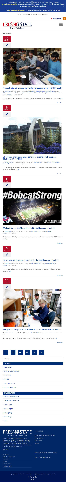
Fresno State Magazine (11, 396)
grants (46, 333)
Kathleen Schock (9, 162)
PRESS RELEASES (43, 91)
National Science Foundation (37, 93)
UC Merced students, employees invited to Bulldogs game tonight (31, 260)
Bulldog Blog (8, 413)
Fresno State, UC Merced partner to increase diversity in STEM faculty (32, 88)
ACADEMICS (8, 367)
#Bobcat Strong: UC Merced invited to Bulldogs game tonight (29, 228)
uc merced (9, 94)
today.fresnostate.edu (9, 4)
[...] (61, 98)
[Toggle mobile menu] (61, 24)
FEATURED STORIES (33, 91)
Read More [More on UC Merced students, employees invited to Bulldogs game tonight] (60, 275)
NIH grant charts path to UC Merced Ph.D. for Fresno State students (32, 329)
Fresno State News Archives (42, 457)
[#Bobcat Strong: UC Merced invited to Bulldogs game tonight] (32, 206)
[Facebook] (5, 352)
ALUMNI (6, 379)
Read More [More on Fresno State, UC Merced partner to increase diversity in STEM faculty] (60, 103)
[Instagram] (27, 352)
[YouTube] (20, 352)
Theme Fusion (52, 474)
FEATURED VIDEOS (10, 387)
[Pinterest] (34, 352)
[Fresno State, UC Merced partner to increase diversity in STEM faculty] (32, 66)
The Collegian (8, 409)
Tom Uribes (8, 231)
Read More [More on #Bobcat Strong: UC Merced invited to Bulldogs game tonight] (60, 243)
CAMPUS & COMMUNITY (12, 371)
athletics (47, 231)
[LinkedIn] (41, 352)
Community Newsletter (11, 401)
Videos (6, 421)
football (52, 263)
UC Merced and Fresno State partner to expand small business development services (29, 158)
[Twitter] (13, 352)
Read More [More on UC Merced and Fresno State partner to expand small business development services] (60, 174)
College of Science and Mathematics (12, 93)
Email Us (37, 443)
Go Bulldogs (8, 417)
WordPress (45, 474)
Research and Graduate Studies (54, 93)
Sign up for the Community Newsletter (46, 452)
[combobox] (33, 358)
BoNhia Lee (8, 91)
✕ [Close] (64, 6)
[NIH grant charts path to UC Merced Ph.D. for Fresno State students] (32, 308)
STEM (4, 94)
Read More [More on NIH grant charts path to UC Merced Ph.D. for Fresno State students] (60, 342)
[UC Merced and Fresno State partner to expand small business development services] (32, 135)
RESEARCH (52, 91)
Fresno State (26, 93)
